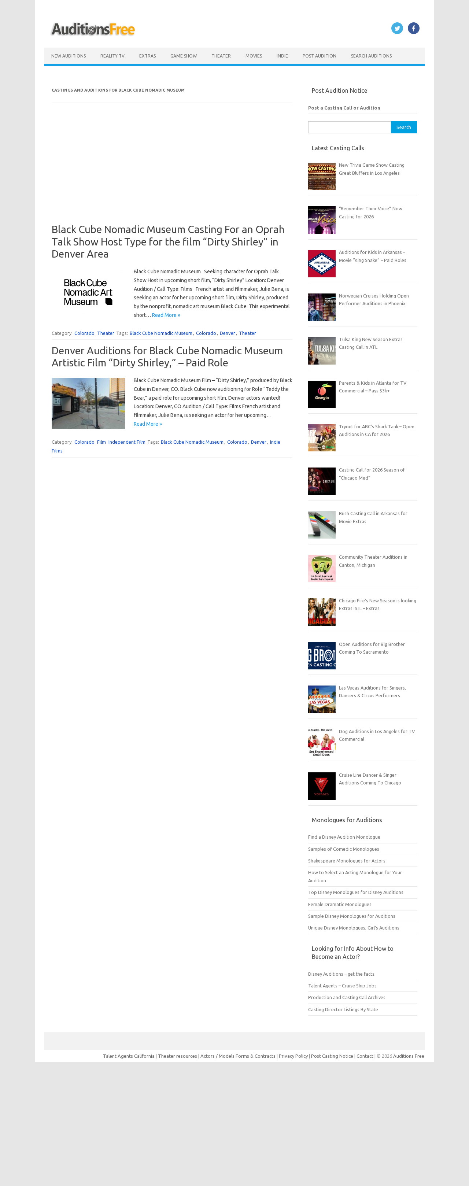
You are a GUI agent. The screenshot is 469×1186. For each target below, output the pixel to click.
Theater (221, 55)
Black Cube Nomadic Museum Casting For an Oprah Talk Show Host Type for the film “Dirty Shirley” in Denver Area (168, 241)
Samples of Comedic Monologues (343, 848)
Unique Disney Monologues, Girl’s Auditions (353, 927)
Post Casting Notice (332, 1055)
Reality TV (112, 55)
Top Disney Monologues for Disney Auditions (355, 892)
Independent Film (126, 441)
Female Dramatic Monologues (340, 904)
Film (101, 441)
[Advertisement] (172, 172)
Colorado (84, 333)
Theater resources (177, 1055)
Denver (227, 333)
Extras (147, 55)
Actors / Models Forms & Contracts (238, 1055)
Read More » (166, 315)
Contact (365, 1055)
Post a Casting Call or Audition (344, 107)
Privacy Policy (294, 1055)
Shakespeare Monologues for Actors (346, 860)
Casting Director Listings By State (343, 1009)
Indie (282, 55)
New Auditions (68, 55)
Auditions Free (408, 1055)
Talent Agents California (129, 1055)
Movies (253, 55)
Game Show (183, 55)
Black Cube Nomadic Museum (161, 333)
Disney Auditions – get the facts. (342, 973)
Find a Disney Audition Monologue (344, 836)
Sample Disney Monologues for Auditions (351, 916)
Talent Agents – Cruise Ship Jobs (342, 985)
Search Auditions (371, 55)
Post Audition (319, 55)
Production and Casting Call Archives (346, 997)
